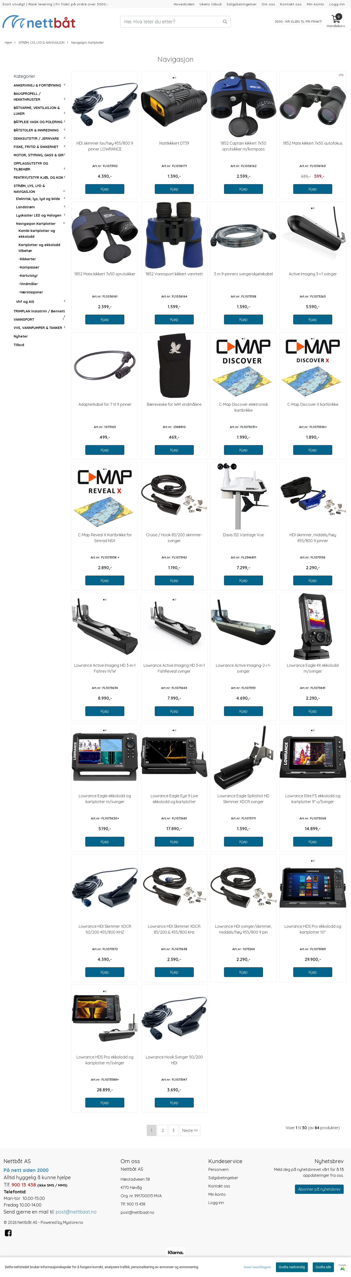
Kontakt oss (291, 4)
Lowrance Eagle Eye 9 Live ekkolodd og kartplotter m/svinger (174, 801)
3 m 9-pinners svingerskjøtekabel (243, 273)
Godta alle (323, 1267)
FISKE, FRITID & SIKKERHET (36, 147)
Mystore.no (73, 1222)
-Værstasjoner (31, 292)
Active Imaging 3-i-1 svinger (313, 273)
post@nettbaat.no (137, 1212)
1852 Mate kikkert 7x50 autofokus (312, 143)
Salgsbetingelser (242, 4)
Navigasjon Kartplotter (85, 42)
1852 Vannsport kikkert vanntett (174, 273)
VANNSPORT (24, 319)
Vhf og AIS (25, 301)
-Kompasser (29, 267)
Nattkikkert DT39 (174, 143)
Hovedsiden (184, 4)
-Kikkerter (27, 259)
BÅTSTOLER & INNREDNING (36, 130)
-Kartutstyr (28, 275)
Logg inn (337, 4)
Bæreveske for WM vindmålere (174, 404)
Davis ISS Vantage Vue (243, 534)
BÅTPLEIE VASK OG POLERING (38, 122)
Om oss (268, 4)
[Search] (175, 22)
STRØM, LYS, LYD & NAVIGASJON (39, 42)
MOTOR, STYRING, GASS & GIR (39, 155)
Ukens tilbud (211, 4)
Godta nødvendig (292, 1267)
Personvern (218, 1169)
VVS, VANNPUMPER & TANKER (38, 328)
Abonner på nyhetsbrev (319, 1189)
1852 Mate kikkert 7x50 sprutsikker (104, 273)
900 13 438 (136, 1204)
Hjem (8, 42)
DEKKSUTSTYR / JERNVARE (36, 138)
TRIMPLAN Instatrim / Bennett (39, 311)
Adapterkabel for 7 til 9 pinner (104, 404)
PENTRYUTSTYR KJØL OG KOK (38, 177)
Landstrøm (25, 207)
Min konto (315, 4)
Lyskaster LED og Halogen (38, 215)
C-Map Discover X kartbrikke (312, 404)
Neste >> (190, 1130)
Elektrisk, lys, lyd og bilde (38, 199)
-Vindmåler (28, 284)
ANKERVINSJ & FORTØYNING (37, 85)
